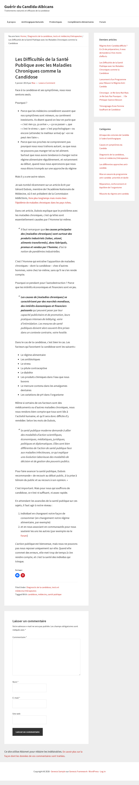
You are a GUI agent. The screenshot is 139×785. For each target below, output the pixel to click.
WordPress (94, 775)
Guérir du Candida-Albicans (28, 6)
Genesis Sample (58, 775)
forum (24, 540)
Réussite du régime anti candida (114, 193)
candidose (32, 598)
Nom (15, 686)
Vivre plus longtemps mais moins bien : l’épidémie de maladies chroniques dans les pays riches (43, 202)
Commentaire (19, 641)
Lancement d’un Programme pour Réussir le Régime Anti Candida (112, 83)
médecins (42, 598)
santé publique (54, 598)
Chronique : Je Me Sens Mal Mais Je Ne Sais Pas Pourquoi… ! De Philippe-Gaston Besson (114, 96)
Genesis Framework (78, 775)
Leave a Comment (47, 83)
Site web (16, 718)
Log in (103, 775)
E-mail (16, 702)
